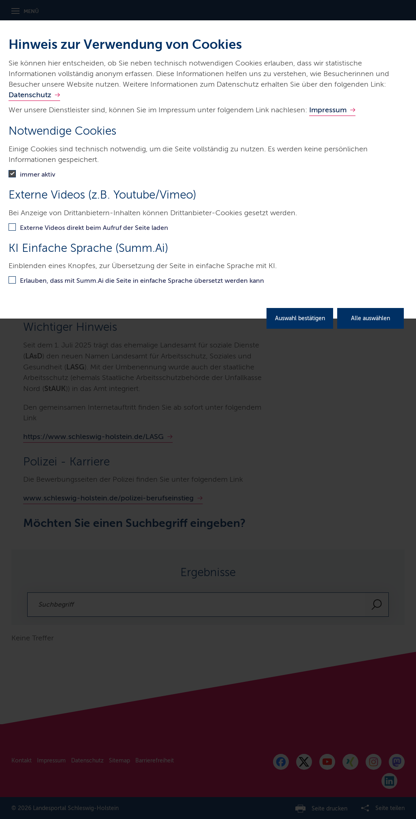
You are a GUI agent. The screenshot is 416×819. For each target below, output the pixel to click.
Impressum (328, 109)
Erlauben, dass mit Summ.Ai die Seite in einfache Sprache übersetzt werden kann (142, 280)
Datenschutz (30, 94)
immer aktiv (37, 174)
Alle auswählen (370, 318)
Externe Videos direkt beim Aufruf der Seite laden (94, 228)
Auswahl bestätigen (300, 318)
